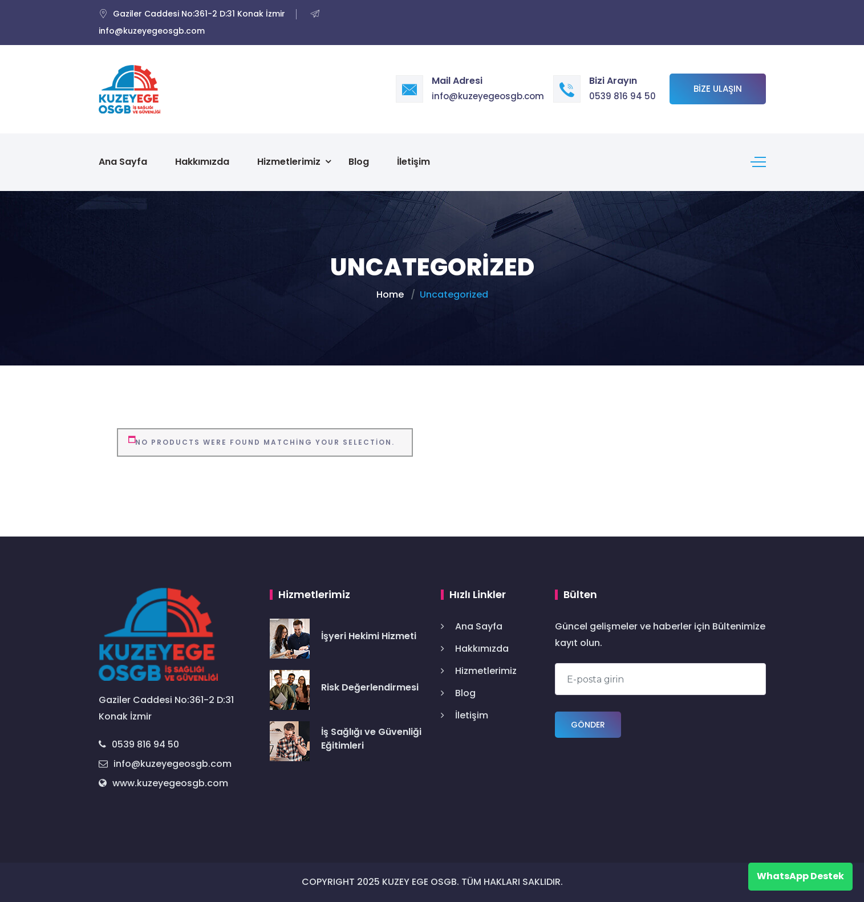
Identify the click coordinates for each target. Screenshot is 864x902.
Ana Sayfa (123, 161)
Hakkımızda (202, 161)
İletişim (413, 161)
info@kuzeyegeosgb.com (488, 96)
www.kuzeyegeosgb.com (163, 783)
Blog (358, 161)
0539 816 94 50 (622, 96)
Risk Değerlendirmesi (370, 687)
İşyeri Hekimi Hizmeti (368, 636)
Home (390, 294)
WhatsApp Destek (800, 876)
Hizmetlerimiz (289, 161)
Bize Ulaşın (717, 89)
